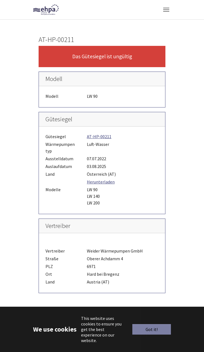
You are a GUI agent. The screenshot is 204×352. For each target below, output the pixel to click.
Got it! (152, 329)
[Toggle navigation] (166, 9)
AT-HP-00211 (99, 136)
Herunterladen (101, 182)
